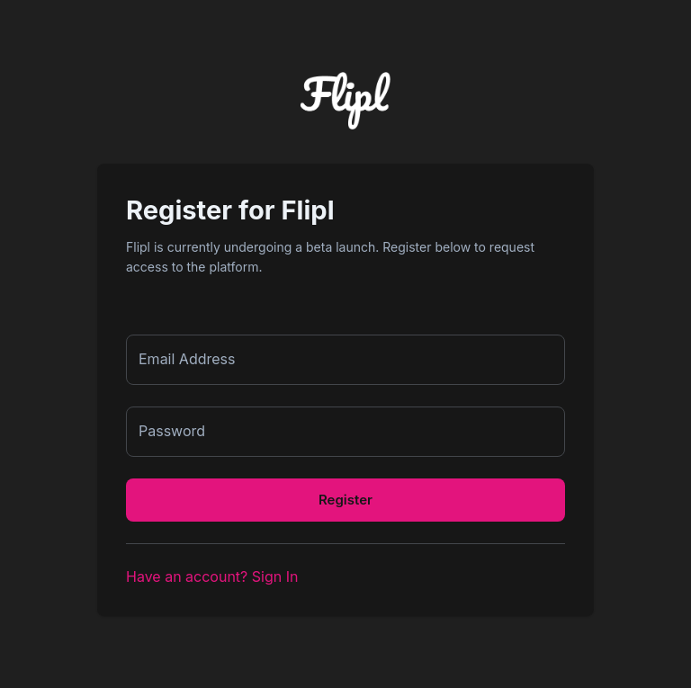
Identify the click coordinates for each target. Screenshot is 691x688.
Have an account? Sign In (212, 576)
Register (345, 499)
